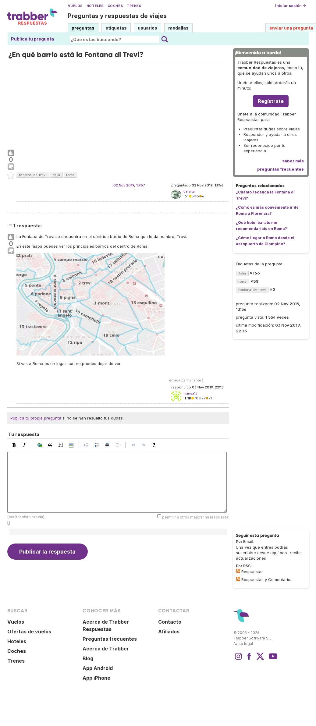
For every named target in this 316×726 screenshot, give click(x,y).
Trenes (134, 6)
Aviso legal (243, 643)
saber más (293, 160)
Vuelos (75, 6)
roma (70, 175)
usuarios (147, 27)
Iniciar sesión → (290, 5)
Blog (88, 658)
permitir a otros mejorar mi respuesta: (195, 517)
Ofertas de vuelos (29, 632)
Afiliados (168, 632)
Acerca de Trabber (106, 649)
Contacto (169, 622)
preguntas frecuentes (280, 169)
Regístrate (271, 101)
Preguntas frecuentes (110, 639)
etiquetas (116, 27)
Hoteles (95, 6)
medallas (178, 27)
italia (56, 175)
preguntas (83, 27)
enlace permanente (185, 380)
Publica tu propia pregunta (35, 418)
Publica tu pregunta (32, 38)
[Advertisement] (118, 104)
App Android (98, 668)
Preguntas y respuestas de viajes (117, 15)
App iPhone (96, 678)
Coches (115, 6)
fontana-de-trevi (32, 175)
